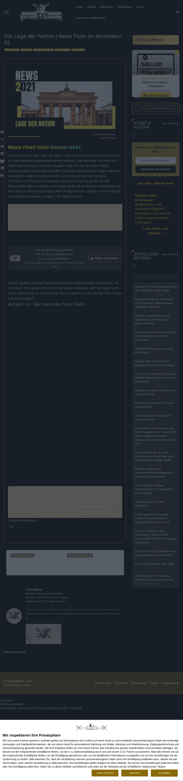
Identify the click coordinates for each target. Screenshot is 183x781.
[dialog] (91, 750)
